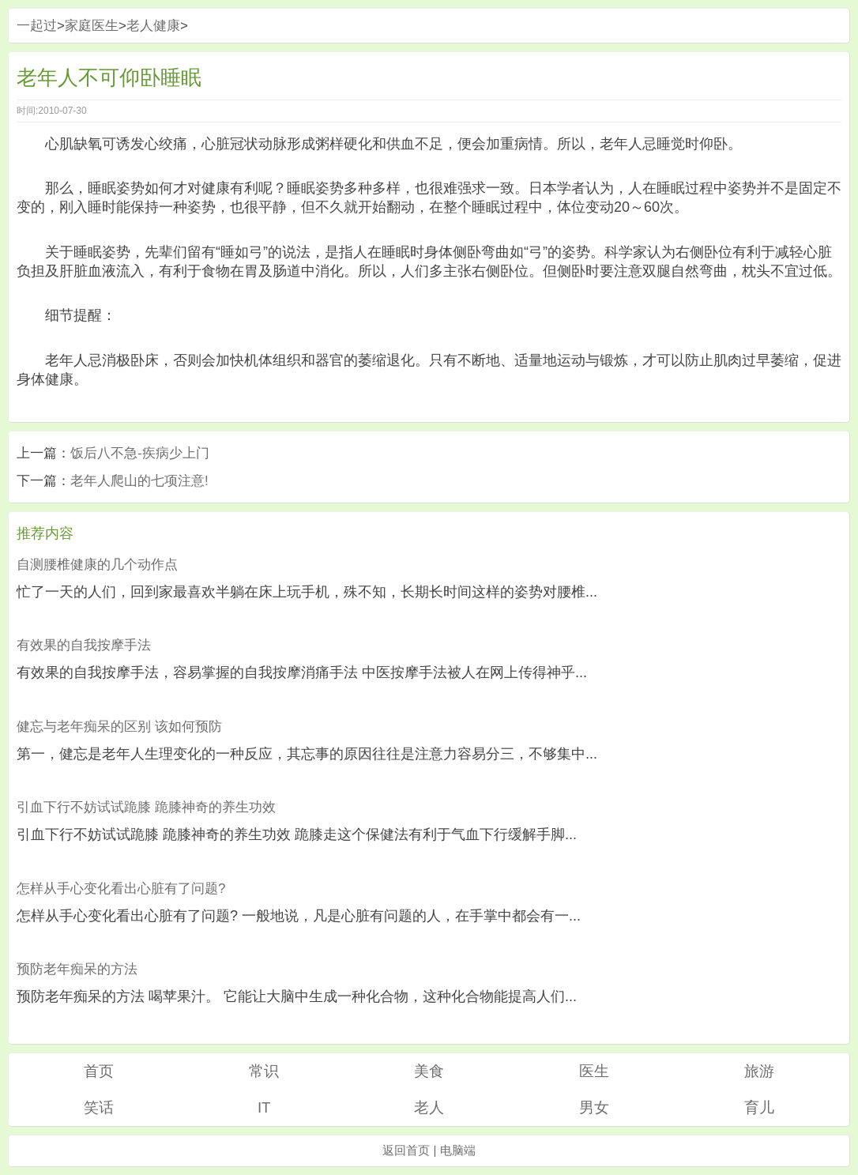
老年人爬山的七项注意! (139, 480)
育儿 (759, 1107)
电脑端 (458, 1150)
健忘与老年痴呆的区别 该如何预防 (119, 726)
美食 (429, 1071)
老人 (429, 1107)
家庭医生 (92, 25)
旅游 (759, 1071)
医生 (594, 1071)
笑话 (99, 1107)
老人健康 (153, 25)
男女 (594, 1107)
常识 (264, 1071)
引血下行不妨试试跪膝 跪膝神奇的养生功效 (146, 807)
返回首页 (406, 1150)
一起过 (37, 25)
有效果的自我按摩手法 (84, 645)
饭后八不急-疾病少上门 (139, 453)
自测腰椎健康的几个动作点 (97, 564)
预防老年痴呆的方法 (77, 969)
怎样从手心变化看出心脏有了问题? (121, 888)
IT (264, 1107)
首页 (99, 1071)
